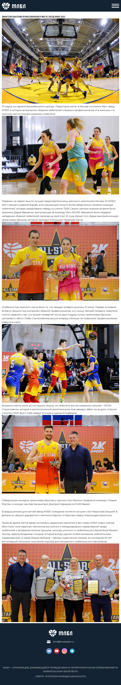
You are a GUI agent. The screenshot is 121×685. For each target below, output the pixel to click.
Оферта (39, 676)
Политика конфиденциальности (65, 676)
